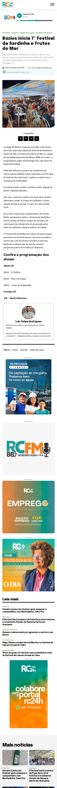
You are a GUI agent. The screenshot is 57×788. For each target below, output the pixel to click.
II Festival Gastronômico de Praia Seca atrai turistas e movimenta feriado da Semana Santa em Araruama (28, 622)
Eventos (16, 33)
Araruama (6, 617)
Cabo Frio (5, 607)
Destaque (7, 33)
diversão (24, 350)
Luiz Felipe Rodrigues (42, 68)
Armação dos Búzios (45, 33)
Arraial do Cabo (8, 640)
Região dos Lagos (28, 33)
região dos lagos (37, 350)
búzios (15, 350)
